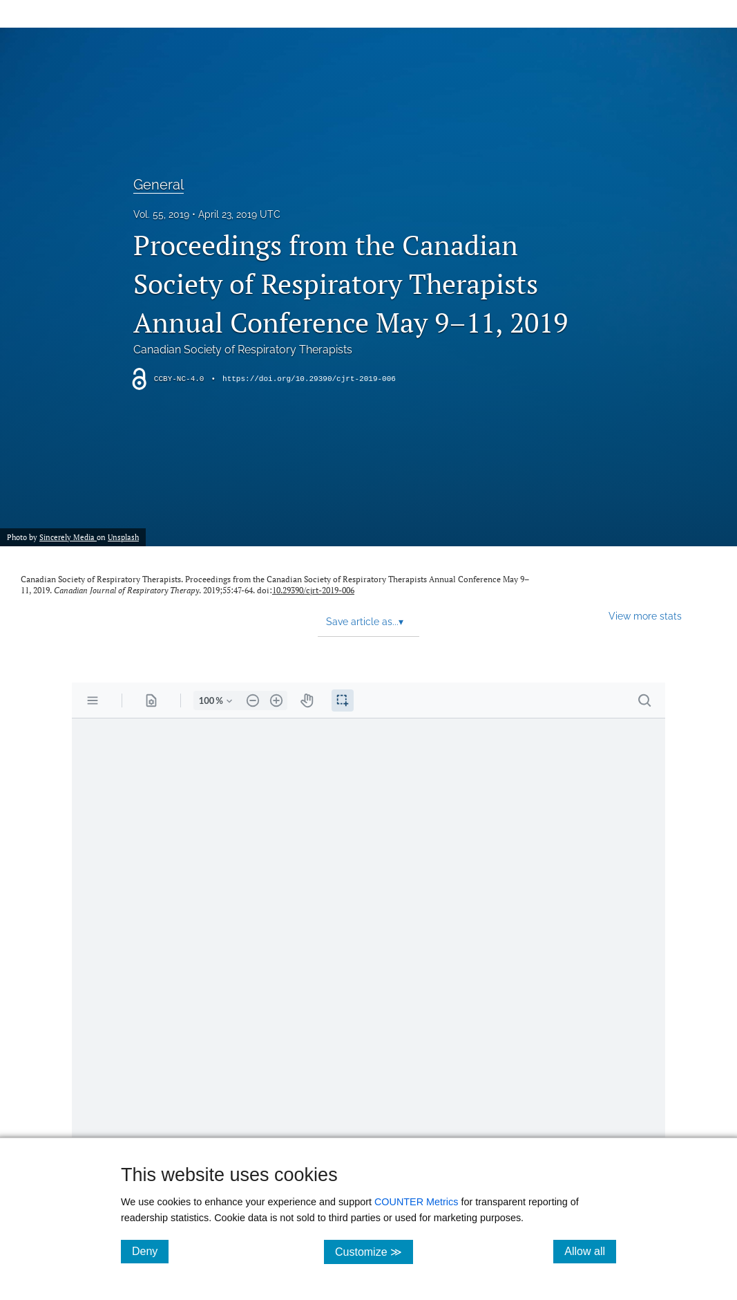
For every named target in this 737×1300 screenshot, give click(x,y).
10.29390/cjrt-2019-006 (313, 590)
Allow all (590, 1251)
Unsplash (123, 537)
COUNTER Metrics (416, 1201)
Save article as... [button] (364, 621)
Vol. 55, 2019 (161, 214)
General (158, 184)
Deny (150, 1251)
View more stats (645, 616)
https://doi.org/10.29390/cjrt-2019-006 (309, 379)
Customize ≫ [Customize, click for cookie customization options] (374, 1251)
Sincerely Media (68, 537)
